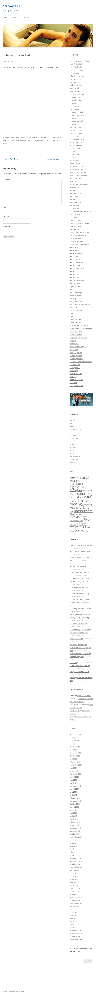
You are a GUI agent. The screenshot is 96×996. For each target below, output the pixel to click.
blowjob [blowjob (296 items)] (76, 490)
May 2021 (73, 768)
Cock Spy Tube (75, 220)
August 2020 (74, 777)
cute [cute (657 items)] (87, 496)
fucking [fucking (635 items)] (76, 504)
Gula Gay (73, 298)
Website (6, 226)
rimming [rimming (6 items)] (78, 514)
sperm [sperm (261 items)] (82, 523)
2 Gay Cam (74, 157)
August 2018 (74, 807)
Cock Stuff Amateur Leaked (80, 223)
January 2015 (74, 927)
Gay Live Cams (75, 259)
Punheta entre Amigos (78, 346)
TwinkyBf (73, 377)
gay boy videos (31, 137)
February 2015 (75, 924)
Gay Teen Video (75, 283)
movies (40, 137)
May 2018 (73, 813)
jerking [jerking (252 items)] (84, 507)
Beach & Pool (74, 181)
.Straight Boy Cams (77, 139)
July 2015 (73, 909)
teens (54, 137)
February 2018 (75, 822)
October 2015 (75, 900)
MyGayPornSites (76, 331)
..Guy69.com (74, 73)
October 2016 (75, 864)
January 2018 (74, 825)
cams (72, 426)
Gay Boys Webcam (76, 253)
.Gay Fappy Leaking (77, 115)
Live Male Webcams (77, 322)
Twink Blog (74, 371)
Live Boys (73, 313)
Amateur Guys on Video (78, 175)
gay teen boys (75, 438)
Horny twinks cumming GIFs (80, 551)
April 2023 (73, 750)
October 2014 (75, 936)
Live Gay (73, 316)
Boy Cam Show (75, 193)
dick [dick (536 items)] (80, 500)
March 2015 (74, 921)
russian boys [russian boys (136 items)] (78, 517)
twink (59, 137)
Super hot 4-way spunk (78, 623)
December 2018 (75, 801)
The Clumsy (74, 663)
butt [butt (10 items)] (84, 490)
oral (32, 140)
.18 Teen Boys (75, 91)
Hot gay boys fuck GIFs (78, 566)
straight (47, 140)
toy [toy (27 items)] (88, 527)
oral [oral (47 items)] (72, 514)
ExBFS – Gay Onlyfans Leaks (80, 232)
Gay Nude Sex (75, 265)
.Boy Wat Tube (75, 103)
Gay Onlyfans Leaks (77, 268)
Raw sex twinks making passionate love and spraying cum (80, 647)
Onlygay (73, 340)
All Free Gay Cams (76, 166)
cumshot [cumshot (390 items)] (77, 497)
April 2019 (73, 795)
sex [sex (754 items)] (87, 519)
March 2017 (74, 849)
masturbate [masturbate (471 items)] (83, 510)
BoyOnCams (74, 205)
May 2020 (73, 780)
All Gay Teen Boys (76, 169)
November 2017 (76, 831)
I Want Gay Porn (76, 310)
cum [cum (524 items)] (73, 493)
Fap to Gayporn (75, 238)
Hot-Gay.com (75, 307)
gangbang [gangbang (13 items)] (87, 504)
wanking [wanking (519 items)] (81, 530)
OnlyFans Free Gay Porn (79, 337)
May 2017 (73, 843)
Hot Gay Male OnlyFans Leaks (81, 304)
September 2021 (76, 765)
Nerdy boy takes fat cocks (79, 672)
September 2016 (76, 867)
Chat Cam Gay (75, 214)
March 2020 (74, 783)
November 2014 (76, 933)
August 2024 (74, 741)
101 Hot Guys (75, 148)
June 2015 (73, 912)
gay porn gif (74, 435)
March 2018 (74, 819)
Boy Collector (75, 196)
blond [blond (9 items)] (83, 487)
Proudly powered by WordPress (14, 991)
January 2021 (74, 771)
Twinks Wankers (76, 374)
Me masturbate (54, 159)
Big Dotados (74, 187)
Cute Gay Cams (75, 226)
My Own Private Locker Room (81, 328)
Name (6, 207)
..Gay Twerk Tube (76, 67)
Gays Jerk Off (74, 289)
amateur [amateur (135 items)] (76, 478)
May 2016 (73, 879)
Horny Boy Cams (76, 301)
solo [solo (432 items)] (73, 523)
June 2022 (73, 759)
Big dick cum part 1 (84, 696)
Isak (71, 717)
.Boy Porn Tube (75, 97)
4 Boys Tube (74, 160)
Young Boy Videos (76, 386)
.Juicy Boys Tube (76, 127)
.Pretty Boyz (74, 136)
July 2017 (73, 840)
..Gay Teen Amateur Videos (80, 61)
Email (6, 217)
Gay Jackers (74, 256)
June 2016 (73, 876)
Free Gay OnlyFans (77, 241)
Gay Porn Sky (75, 274)
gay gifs (72, 432)
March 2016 (74, 885)
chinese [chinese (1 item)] (89, 491)
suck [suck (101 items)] (83, 527)
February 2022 (75, 762)
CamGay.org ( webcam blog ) (80, 211)
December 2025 (75, 735)
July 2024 (73, 744)
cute (28, 140)
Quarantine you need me (79, 587)
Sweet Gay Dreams (77, 638)
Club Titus (73, 217)
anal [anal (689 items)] (85, 477)
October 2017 (75, 834)
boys (23, 137)
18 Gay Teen (12, 6)
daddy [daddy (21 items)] (73, 501)
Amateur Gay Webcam (78, 172)
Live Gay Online (75, 319)
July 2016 (73, 873)
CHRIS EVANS (75, 711)
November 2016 (76, 861)
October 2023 (75, 747)
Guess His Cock (75, 295)
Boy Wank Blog (75, 202)
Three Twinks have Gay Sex (80, 666)
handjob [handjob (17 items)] (74, 507)
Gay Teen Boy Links (77, 280)
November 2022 (76, 753)
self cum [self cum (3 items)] (73, 521)
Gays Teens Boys (76, 292)
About (26, 18)
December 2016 (75, 858)
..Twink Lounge (75, 79)
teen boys (47, 137)
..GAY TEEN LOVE (76, 64)
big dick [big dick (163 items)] (75, 487)
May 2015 (73, 915)
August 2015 (74, 906)
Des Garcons (74, 229)
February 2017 (75, 852)
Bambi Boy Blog (75, 178)
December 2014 (75, 930)
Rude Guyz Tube (76, 352)
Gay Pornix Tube (76, 277)
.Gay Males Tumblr (76, 121)
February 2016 (75, 888)
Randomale (74, 349)
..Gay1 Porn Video (76, 70)
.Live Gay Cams (75, 130)
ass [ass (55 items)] (72, 481)
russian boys (39, 140)
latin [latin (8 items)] (71, 511)
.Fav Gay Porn (75, 109)
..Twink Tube (74, 82)
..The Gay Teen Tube (77, 76)
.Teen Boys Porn (76, 142)
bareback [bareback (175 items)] (76, 484)
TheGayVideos (75, 368)
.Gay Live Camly (75, 118)
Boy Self (73, 199)
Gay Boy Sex (74, 250)
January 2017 (74, 855)
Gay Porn (73, 271)
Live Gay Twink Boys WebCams (81, 545)
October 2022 (75, 756)
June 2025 (73, 738)
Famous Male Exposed (78, 235)
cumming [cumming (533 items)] (84, 493)
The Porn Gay (75, 365)
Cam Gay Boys (75, 208)
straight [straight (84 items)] (75, 527)
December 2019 (75, 786)
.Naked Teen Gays (76, 133)
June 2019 (73, 792)
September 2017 (76, 837)
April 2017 (73, 846)
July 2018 (73, 810)
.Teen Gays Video (76, 145)
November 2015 (76, 897)
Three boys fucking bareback (80, 608)
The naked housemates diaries (81, 362)
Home (5, 18)
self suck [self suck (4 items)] (80, 521)
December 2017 (75, 828)
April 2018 (73, 816)
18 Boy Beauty (75, 154)
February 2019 (75, 798)
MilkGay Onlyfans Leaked (79, 325)
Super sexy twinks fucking (79, 593)
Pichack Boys (74, 343)
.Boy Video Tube (76, 100)
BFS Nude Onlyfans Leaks (79, 184)
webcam (73, 462)
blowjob (23, 140)
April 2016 (73, 882)
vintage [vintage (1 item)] (72, 531)
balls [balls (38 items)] (77, 481)
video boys (7, 140)
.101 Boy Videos (75, 88)
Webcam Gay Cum (76, 380)
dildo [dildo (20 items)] (86, 501)
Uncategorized (75, 456)
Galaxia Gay (74, 247)
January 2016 (74, 891)
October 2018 (75, 804)
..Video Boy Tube (76, 85)
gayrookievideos (76, 286)
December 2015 (75, 894)
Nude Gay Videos (76, 334)
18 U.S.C (15, 18)
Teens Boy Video (76, 356)
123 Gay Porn (75, 151)
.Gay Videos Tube (76, 124)
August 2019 (74, 789)
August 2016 (74, 870)
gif (70, 441)
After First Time (10, 159)
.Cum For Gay (75, 106)
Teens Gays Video (76, 359)
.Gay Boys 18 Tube (76, 112)
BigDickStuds (74, 190)
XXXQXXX (73, 383)
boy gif (72, 420)
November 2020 (76, 774)
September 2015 (76, 903)
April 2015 (73, 918)
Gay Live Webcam (76, 262)
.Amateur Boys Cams (77, 94)
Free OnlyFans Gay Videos (79, 244)
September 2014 (76, 939)
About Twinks (75, 163)
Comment (8, 179)
